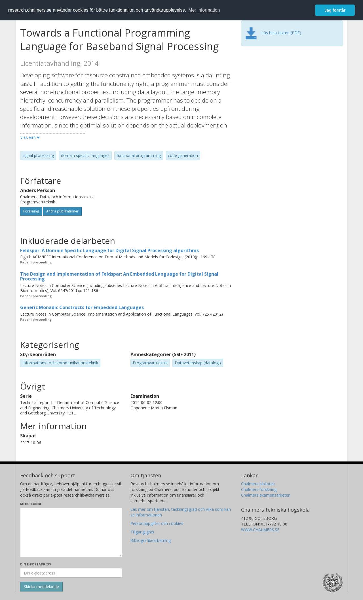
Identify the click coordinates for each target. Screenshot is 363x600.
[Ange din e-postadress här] (71, 573)
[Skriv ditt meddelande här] (71, 532)
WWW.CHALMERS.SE (260, 529)
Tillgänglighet (142, 532)
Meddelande (31, 504)
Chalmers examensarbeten (265, 495)
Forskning (31, 211)
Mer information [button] (204, 10)
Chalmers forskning (259, 489)
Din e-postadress (35, 564)
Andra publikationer (62, 211)
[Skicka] (41, 587)
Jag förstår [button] (334, 10)
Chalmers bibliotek (258, 483)
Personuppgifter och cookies (156, 523)
